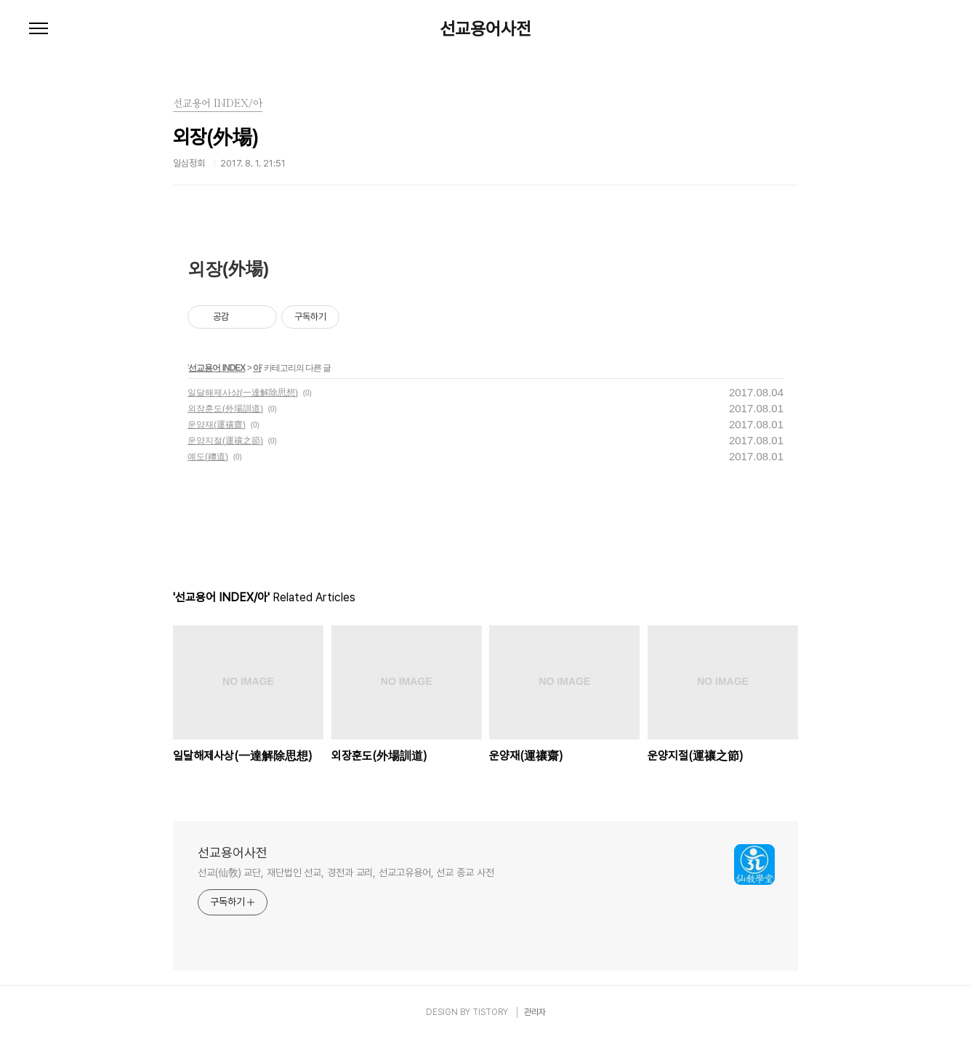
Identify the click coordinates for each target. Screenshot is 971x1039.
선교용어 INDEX (216, 368)
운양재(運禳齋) (217, 425)
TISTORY (490, 1012)
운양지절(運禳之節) (225, 441)
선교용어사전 (485, 29)
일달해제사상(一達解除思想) (243, 393)
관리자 (535, 1012)
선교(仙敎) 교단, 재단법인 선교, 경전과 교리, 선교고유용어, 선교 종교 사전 (346, 872)
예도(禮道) (208, 457)
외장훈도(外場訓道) (225, 409)
